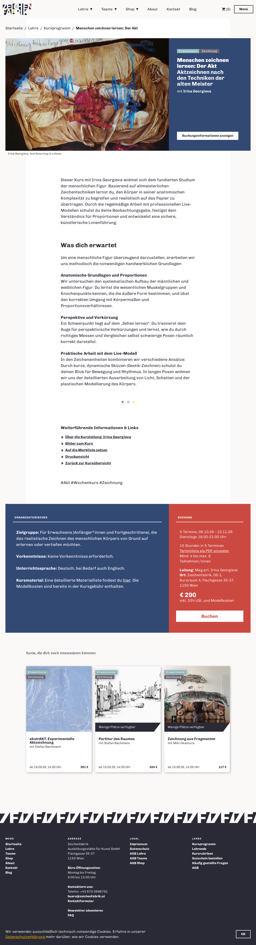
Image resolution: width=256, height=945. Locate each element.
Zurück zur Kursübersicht (88, 463)
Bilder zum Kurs (79, 443)
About (152, 9)
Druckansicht (77, 456)
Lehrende (199, 849)
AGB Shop (137, 863)
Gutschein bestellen (207, 858)
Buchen (209, 616)
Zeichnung (112, 482)
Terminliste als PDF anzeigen (204, 551)
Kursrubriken (202, 854)
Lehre (83, 9)
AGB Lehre (138, 854)
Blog (192, 9)
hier (126, 580)
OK (243, 934)
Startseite (14, 28)
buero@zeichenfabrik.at (86, 896)
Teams (107, 9)
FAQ (71, 915)
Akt (66, 482)
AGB (195, 868)
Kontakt (173, 9)
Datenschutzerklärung (25, 937)
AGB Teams (138, 858)
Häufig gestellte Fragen (210, 863)
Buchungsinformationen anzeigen (207, 136)
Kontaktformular (81, 901)
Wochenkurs (86, 482)
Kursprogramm (57, 28)
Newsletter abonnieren (85, 910)
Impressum (138, 844)
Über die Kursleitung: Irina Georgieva (98, 437)
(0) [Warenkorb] (226, 9)
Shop (130, 9)
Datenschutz (139, 849)
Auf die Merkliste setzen (86, 450)
